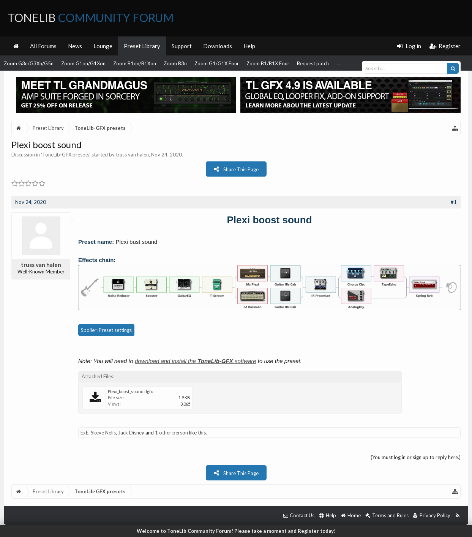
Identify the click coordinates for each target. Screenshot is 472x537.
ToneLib (91, 17)
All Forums (43, 46)
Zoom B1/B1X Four (267, 63)
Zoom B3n (175, 63)
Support (182, 46)
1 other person (171, 433)
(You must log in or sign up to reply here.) (416, 457)
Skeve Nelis (103, 433)
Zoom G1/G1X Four (216, 63)
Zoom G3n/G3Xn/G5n (29, 63)
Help (249, 46)
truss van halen (132, 155)
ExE (84, 433)
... (338, 63)
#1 (454, 202)
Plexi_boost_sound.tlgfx (130, 391)
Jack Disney (131, 433)
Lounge (102, 46)
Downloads (217, 46)
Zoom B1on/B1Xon (134, 63)
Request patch (313, 63)
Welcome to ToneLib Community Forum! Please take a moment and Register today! (236, 531)
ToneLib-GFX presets (65, 155)
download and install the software (195, 361)
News (75, 46)
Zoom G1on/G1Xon (83, 63)
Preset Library (142, 46)
